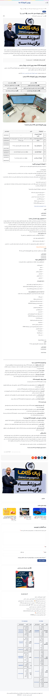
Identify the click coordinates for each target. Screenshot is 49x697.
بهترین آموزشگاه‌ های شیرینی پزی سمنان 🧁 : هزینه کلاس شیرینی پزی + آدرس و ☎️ (9, 518)
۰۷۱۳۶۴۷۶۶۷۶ (36, 632)
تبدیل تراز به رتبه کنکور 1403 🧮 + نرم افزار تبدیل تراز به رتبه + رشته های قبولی (31, 601)
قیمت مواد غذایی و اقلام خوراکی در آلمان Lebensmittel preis (34, 611)
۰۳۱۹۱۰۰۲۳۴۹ (21, 641)
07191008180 (36, 630)
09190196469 (36, 682)
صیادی (44, 16)
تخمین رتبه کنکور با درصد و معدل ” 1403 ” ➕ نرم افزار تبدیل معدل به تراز (32, 605)
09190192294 (20, 632)
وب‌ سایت (22, 552)
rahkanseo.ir (19, 695)
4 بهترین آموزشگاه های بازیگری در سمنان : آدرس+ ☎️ (25, 517)
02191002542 (20, 630)
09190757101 (21, 631)
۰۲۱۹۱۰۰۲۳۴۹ (37, 671)
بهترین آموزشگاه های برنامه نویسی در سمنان (29, 73)
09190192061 (20, 658)
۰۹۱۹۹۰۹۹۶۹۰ (21, 643)
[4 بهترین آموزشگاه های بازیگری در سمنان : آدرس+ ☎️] (24, 511)
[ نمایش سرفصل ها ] (29, 60)
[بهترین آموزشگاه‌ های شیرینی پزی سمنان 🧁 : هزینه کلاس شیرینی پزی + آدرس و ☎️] (9, 511)
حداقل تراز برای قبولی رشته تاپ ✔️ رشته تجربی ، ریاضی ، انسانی (34, 599)
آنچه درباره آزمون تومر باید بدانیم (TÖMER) (37, 615)
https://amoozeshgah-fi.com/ (40, 206)
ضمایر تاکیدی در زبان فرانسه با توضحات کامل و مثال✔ (35, 609)
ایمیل (45, 552)
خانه (45, 8)
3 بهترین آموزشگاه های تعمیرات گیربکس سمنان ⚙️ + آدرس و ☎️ (40, 517)
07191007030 (36, 657)
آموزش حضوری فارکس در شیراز (40, 597)
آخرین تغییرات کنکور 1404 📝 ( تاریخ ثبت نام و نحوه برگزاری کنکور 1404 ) (32, 603)
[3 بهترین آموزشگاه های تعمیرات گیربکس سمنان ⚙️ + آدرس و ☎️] (39, 511)
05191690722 (20, 649)
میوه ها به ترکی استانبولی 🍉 (40, 613)
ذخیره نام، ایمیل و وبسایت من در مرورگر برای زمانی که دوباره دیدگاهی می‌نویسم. (31, 557)
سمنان (42, 8)
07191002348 (36, 643)
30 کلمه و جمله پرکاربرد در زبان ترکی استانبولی (37, 607)
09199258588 (20, 673)
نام (45, 546)
